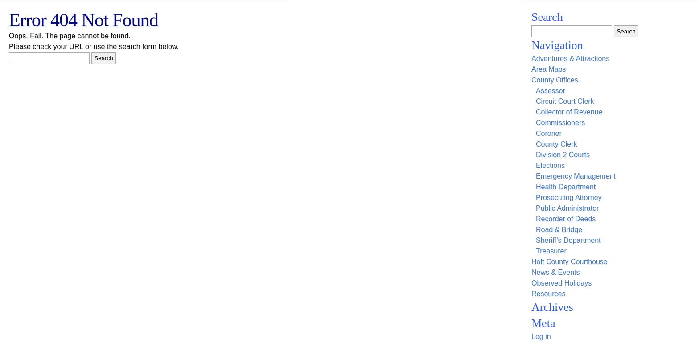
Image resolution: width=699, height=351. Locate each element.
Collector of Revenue (569, 112)
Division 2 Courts (563, 155)
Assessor (550, 90)
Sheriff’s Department (568, 240)
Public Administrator (567, 208)
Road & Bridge (559, 229)
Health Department (566, 187)
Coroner (549, 133)
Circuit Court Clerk (565, 101)
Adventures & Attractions (570, 58)
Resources (548, 294)
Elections (550, 165)
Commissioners (560, 123)
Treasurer (551, 251)
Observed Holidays (561, 283)
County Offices (554, 80)
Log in (541, 336)
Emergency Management (576, 176)
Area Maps (548, 69)
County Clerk (556, 144)
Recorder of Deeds (566, 219)
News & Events (555, 272)
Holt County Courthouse (569, 261)
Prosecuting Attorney (569, 197)
